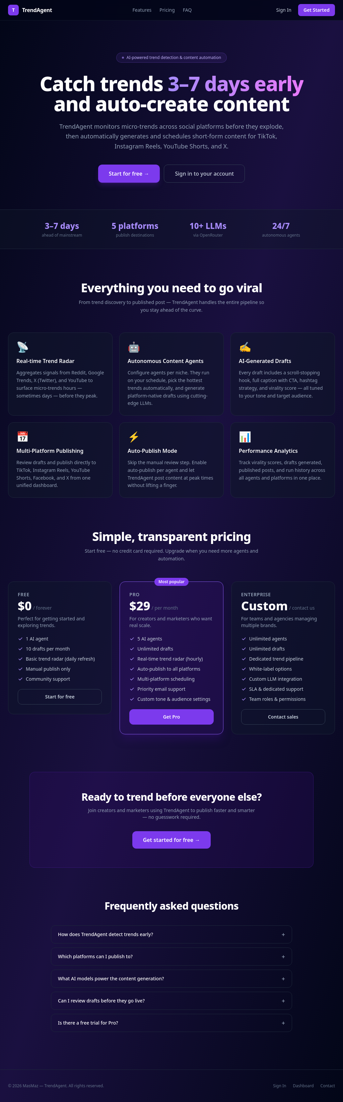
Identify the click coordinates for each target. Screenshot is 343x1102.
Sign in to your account (204, 173)
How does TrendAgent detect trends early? (171, 934)
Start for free (60, 696)
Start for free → (129, 173)
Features (141, 10)
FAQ (187, 10)
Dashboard (303, 1086)
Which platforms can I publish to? (171, 957)
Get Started (316, 10)
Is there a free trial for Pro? (171, 1023)
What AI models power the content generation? (171, 979)
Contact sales (283, 717)
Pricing (167, 10)
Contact (328, 1086)
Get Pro (171, 717)
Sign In (283, 10)
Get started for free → (171, 840)
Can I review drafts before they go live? (171, 1001)
